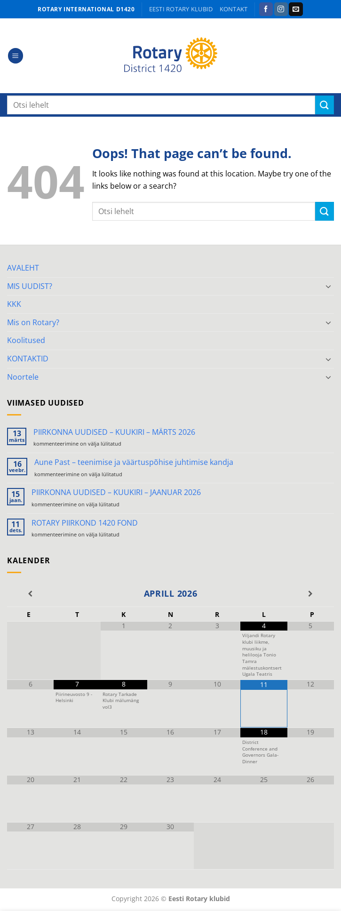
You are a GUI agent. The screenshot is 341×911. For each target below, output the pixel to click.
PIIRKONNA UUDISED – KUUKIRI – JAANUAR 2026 (116, 492)
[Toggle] (328, 286)
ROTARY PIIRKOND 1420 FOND (85, 523)
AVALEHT (23, 268)
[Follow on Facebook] (266, 9)
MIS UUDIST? (29, 286)
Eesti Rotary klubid (181, 9)
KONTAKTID (27, 358)
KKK (14, 304)
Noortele (23, 377)
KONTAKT (234, 9)
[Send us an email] (295, 9)
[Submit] (324, 105)
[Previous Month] (30, 593)
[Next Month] (310, 593)
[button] (15, 56)
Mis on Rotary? (33, 322)
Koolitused (26, 340)
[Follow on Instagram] (281, 9)
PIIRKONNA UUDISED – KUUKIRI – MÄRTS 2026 (114, 432)
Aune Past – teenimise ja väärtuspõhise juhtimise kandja (133, 462)
